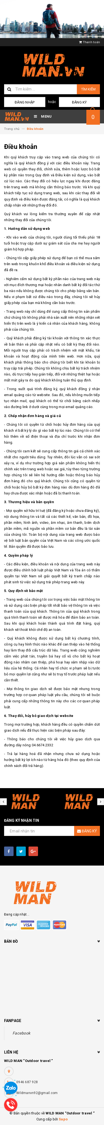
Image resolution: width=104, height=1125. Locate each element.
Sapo (63, 1119)
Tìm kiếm (88, 89)
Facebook (21, 1033)
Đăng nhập (24, 102)
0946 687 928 (27, 1082)
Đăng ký (79, 102)
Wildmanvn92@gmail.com (37, 1093)
